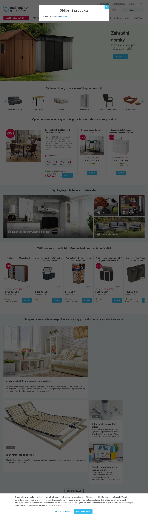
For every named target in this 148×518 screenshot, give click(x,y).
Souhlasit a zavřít (83, 512)
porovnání (63, 16)
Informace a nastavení (63, 511)
